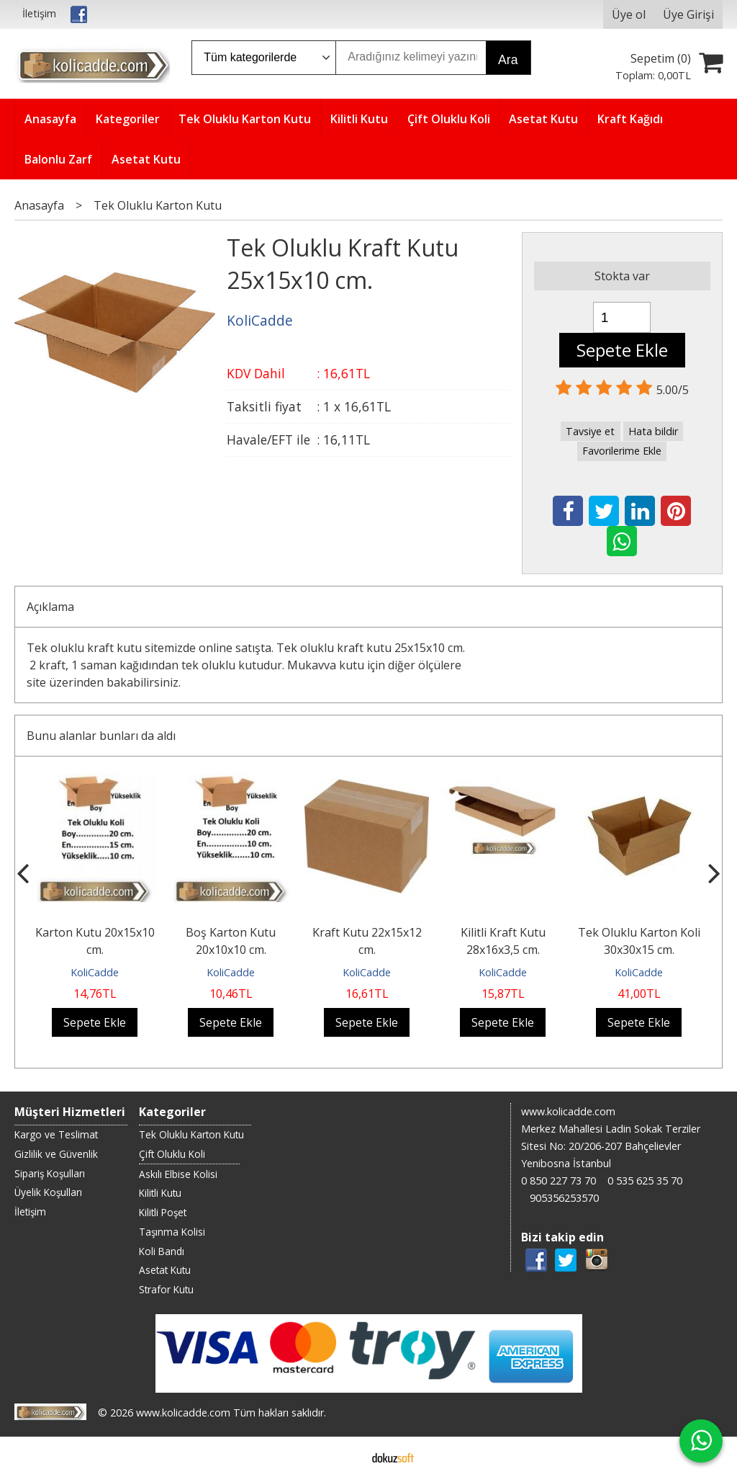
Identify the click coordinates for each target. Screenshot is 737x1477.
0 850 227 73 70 (558, 1180)
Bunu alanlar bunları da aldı (101, 736)
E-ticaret (345, 1457)
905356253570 (564, 1198)
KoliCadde (95, 972)
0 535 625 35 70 (644, 1180)
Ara (507, 60)
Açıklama (50, 607)
